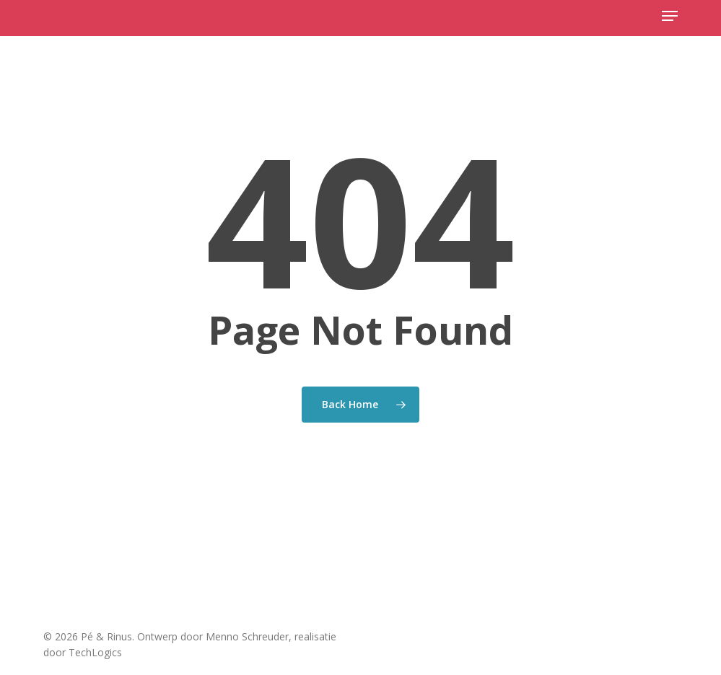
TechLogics (95, 652)
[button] (670, 16)
